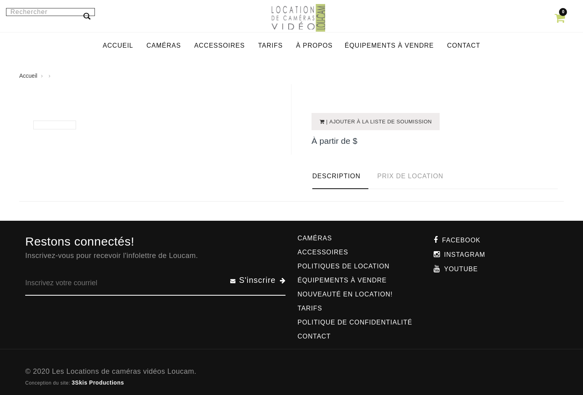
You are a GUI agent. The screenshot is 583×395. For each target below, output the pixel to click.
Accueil (28, 76)
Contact (314, 336)
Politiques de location (344, 266)
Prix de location (410, 176)
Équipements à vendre (342, 280)
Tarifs (310, 308)
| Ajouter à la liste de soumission (378, 122)
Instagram (464, 254)
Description (336, 176)
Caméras (315, 238)
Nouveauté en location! (345, 294)
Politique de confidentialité (355, 322)
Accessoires (323, 252)
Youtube (461, 269)
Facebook (461, 240)
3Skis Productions (98, 382)
